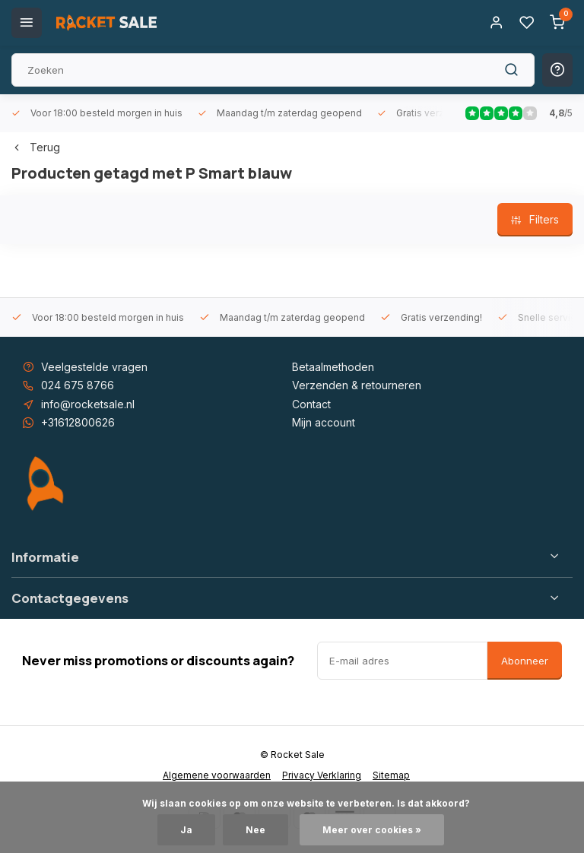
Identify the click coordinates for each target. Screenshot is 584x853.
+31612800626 (78, 422)
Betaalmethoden (333, 366)
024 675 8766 (77, 385)
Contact (311, 404)
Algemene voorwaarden (217, 775)
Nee (255, 830)
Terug (35, 147)
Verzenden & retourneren (356, 385)
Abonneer (524, 661)
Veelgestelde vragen (94, 366)
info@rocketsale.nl (88, 404)
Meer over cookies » (371, 830)
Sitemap (391, 775)
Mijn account (323, 422)
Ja (186, 830)
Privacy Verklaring (321, 775)
